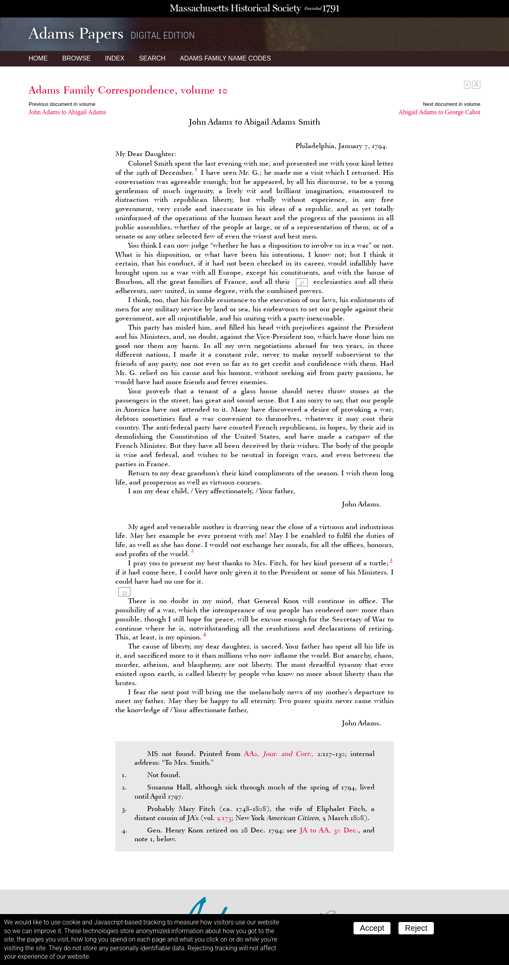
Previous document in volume (62, 104)
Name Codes (225, 58)
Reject (416, 928)
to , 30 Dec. (329, 830)
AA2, (280, 753)
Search (152, 58)
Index (114, 58)
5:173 (224, 817)
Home (38, 58)
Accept (372, 928)
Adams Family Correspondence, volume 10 (128, 90)
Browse (76, 58)
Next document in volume (451, 104)
